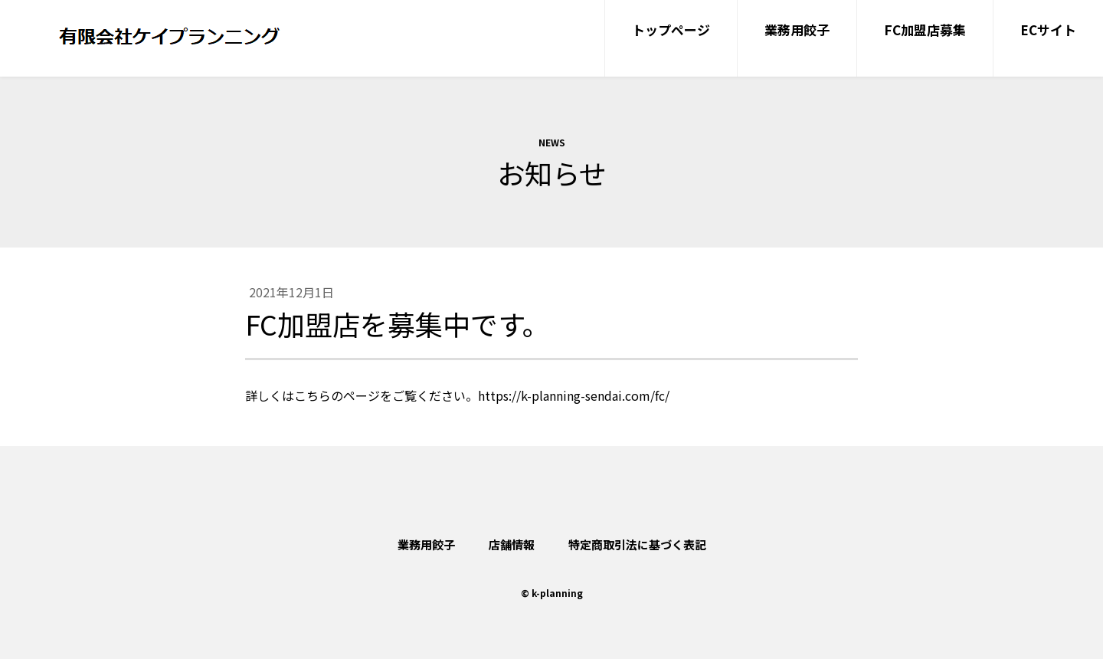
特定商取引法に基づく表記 (637, 544)
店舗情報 (512, 544)
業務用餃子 (426, 544)
